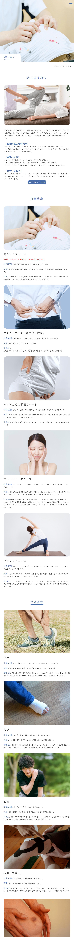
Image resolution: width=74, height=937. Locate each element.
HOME (57, 66)
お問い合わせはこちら (37, 182)
